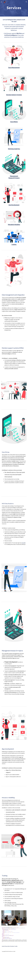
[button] (1, 2)
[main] (14, 8)
